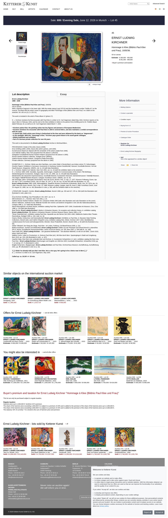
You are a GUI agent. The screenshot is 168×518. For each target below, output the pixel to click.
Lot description (21, 94)
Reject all (147, 512)
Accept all (159, 512)
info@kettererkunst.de (15, 477)
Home (5, 9)
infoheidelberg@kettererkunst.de (19, 499)
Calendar (43, 9)
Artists (31, 9)
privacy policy (104, 506)
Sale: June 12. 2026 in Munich (79, 20)
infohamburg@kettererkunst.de (50, 477)
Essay (63, 94)
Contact (56, 9)
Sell (22, 9)
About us (68, 9)
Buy (14, 9)
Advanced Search (159, 3)
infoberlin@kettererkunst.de (82, 477)
